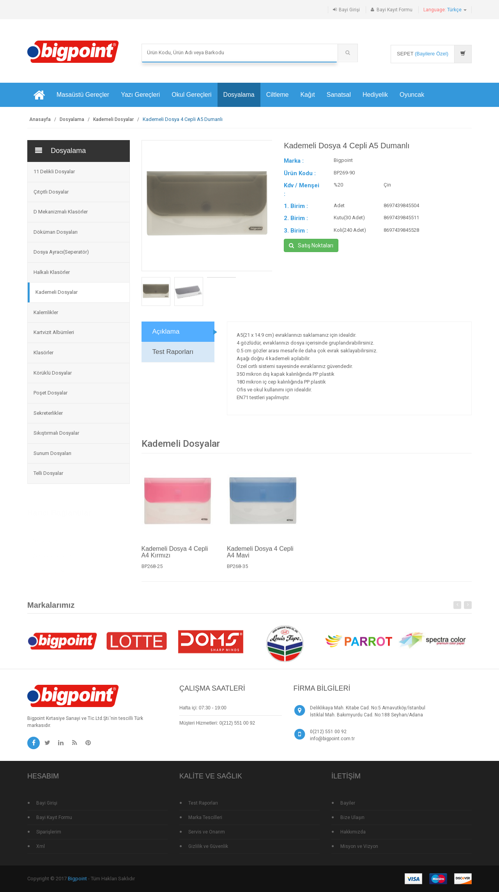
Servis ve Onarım (206, 832)
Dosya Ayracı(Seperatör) (61, 252)
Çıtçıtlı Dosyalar (51, 192)
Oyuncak (412, 94)
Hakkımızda (353, 832)
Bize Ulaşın (352, 817)
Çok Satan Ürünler (52, 553)
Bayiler (347, 803)
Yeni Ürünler (45, 537)
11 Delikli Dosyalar (54, 171)
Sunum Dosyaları (52, 453)
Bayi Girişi (349, 9)
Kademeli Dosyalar (113, 119)
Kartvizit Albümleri (54, 332)
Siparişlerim (48, 832)
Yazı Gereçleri (140, 94)
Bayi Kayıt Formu (394, 9)
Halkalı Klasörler (52, 272)
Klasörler (43, 352)
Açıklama (166, 331)
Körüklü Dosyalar (53, 373)
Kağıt (307, 94)
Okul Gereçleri (191, 94)
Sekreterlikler (48, 413)
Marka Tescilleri (205, 817)
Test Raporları (173, 351)
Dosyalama (239, 94)
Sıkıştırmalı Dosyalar (56, 433)
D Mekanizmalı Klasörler (61, 212)
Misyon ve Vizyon (359, 846)
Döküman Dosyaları (56, 232)
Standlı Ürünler (48, 568)
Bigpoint (77, 878)
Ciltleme (277, 94)
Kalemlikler (46, 312)
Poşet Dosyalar (50, 393)
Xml (40, 846)
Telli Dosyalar (48, 473)
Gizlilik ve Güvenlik (208, 846)
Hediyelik (375, 94)
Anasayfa (40, 119)
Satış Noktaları (311, 245)
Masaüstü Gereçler (83, 94)
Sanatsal (339, 94)
